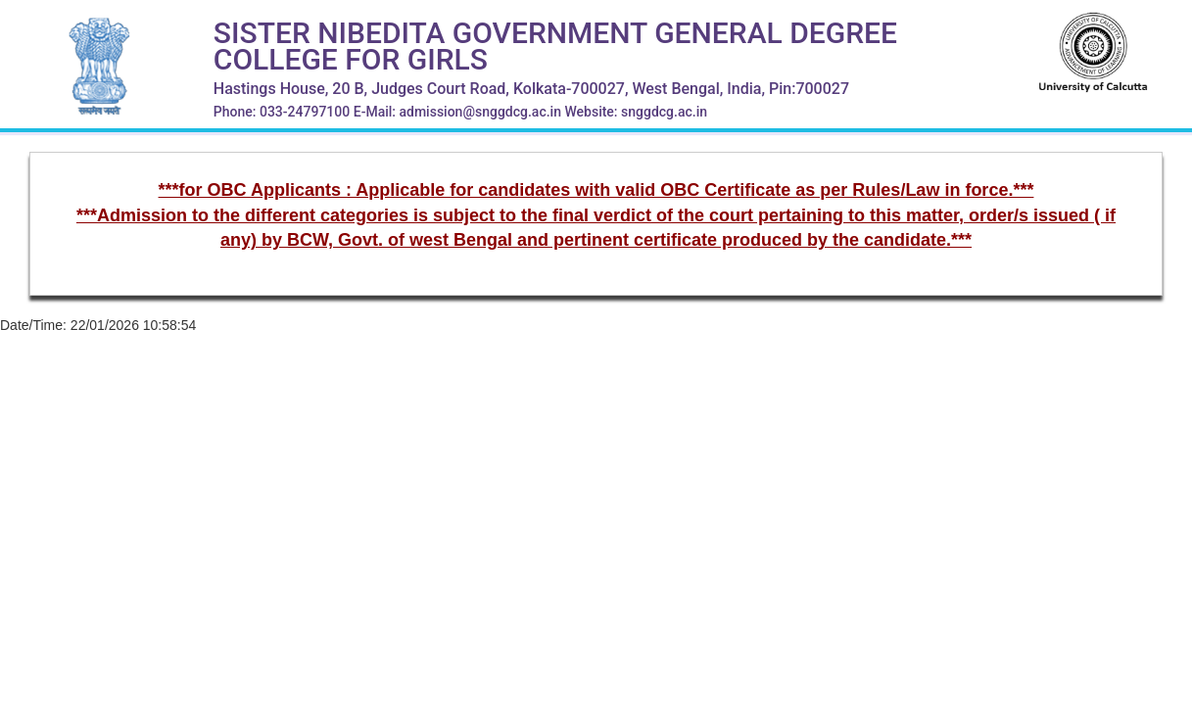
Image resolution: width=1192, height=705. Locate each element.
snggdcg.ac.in (664, 111)
